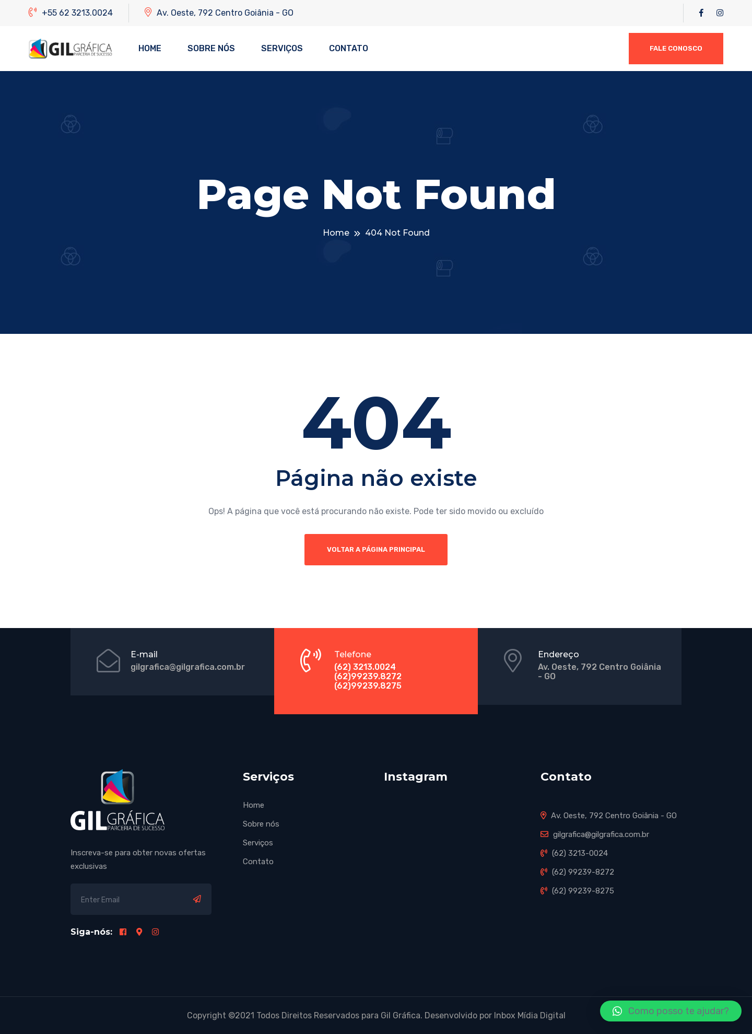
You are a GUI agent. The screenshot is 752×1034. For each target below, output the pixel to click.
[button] (671, 1011)
